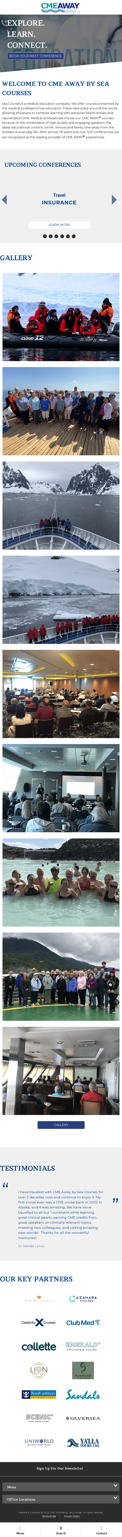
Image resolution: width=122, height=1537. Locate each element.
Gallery (61, 1125)
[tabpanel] (59, 202)
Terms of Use (49, 1515)
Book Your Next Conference (35, 56)
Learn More (59, 225)
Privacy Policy (72, 1515)
